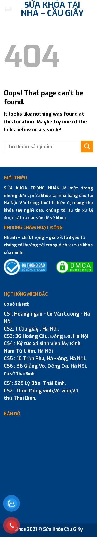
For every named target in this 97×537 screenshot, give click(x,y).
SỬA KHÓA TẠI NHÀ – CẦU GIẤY (52, 9)
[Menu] (7, 9)
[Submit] (87, 147)
